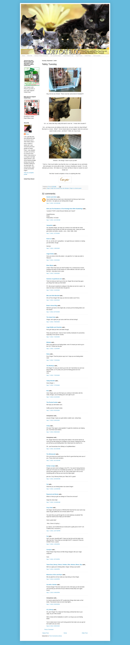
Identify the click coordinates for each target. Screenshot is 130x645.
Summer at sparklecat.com (54, 279)
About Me (29, 55)
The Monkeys (50, 365)
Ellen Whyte (50, 265)
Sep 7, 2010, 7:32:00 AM (53, 375)
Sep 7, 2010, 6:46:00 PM (53, 592)
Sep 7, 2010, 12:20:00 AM (53, 203)
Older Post (85, 633)
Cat (47, 484)
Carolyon (49, 549)
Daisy (48, 354)
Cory (27, 134)
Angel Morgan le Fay (68, 55)
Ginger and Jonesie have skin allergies (59, 188)
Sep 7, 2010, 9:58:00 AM (53, 432)
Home (23, 55)
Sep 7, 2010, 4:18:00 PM (53, 569)
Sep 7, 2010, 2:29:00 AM (53, 273)
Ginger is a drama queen (75, 188)
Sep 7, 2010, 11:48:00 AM (53, 502)
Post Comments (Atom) (55, 636)
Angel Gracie (79, 55)
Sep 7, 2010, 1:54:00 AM (53, 260)
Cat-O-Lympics (97, 55)
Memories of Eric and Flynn (54, 574)
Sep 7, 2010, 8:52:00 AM (53, 410)
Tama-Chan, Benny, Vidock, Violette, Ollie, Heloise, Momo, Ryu (64, 564)
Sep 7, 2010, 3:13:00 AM (53, 290)
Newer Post (45, 633)
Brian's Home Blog (52, 305)
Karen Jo (49, 238)
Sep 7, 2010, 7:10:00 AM (53, 337)
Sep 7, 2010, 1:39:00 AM (53, 248)
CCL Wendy (50, 609)
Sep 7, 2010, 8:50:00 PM (53, 604)
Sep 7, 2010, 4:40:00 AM (53, 300)
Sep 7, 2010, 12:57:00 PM (53, 531)
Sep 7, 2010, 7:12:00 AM (53, 348)
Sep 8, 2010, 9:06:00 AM (53, 626)
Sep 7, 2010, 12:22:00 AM (53, 220)
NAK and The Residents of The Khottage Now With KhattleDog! (65, 208)
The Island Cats (51, 317)
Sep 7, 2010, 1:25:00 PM (53, 544)
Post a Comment (49, 629)
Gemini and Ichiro (52, 197)
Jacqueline (50, 225)
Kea (48, 390)
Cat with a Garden (52, 584)
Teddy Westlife (51, 380)
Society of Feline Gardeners (41, 55)
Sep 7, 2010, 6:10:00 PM (53, 579)
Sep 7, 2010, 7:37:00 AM (53, 385)
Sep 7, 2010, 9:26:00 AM (53, 420)
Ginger (48, 188)
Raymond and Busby (52, 494)
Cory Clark (50, 507)
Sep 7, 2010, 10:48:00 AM (53, 479)
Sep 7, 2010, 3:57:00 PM (53, 559)
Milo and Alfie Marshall (53, 295)
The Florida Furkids (52, 402)
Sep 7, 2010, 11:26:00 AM (53, 489)
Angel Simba (50, 254)
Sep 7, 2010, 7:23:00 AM (53, 360)
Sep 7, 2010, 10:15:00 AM (53, 448)
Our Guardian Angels (56, 55)
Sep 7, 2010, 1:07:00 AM (53, 233)
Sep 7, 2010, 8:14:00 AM (53, 397)
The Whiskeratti (51, 454)
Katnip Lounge (51, 466)
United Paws (88, 55)
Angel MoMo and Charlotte (54, 327)
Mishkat (49, 342)
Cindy (48, 425)
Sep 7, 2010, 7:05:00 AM (53, 322)
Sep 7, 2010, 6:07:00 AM (53, 312)
